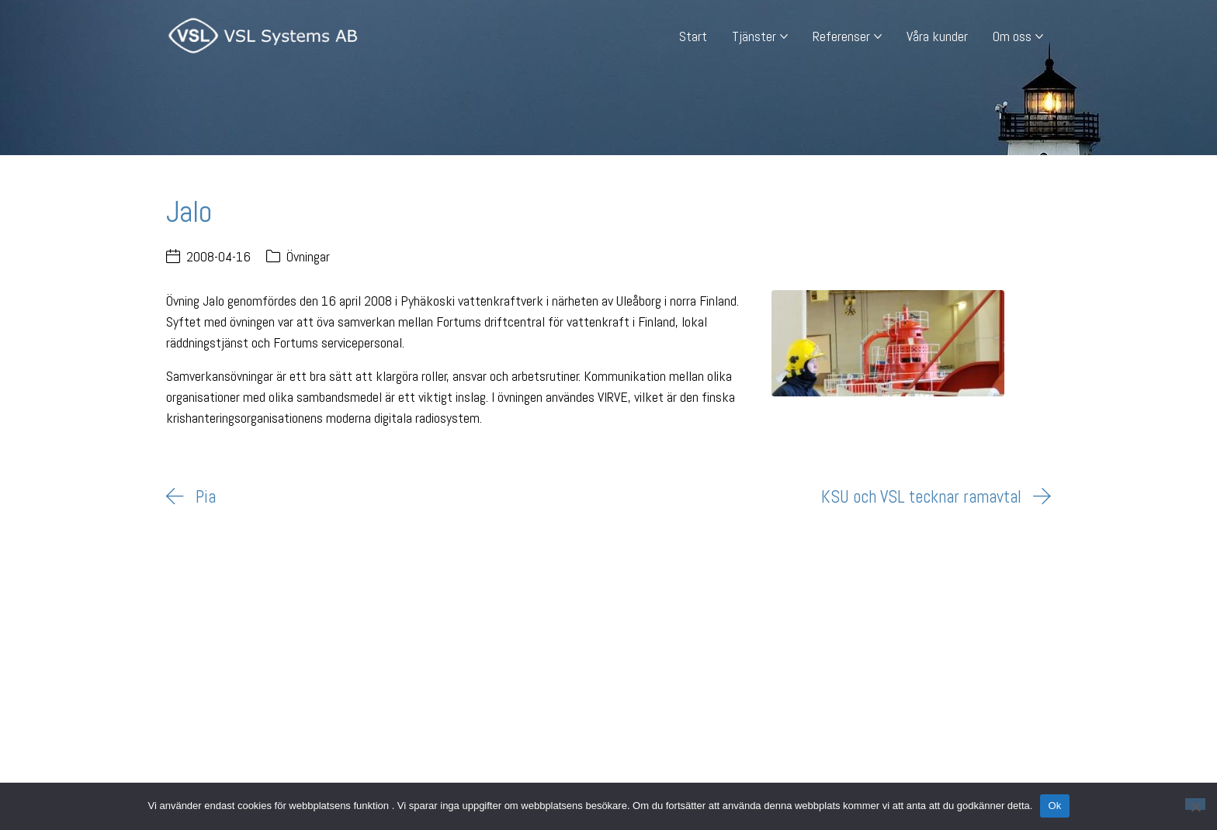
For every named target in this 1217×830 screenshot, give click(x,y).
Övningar (308, 256)
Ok (1054, 805)
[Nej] (1195, 804)
